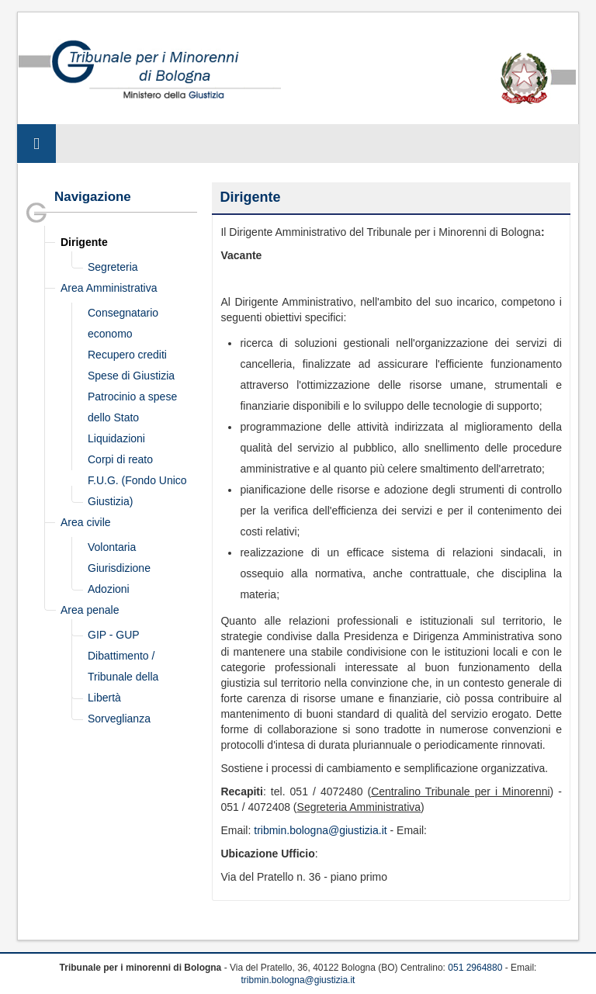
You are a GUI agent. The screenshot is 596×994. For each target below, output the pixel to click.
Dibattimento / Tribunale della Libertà (123, 676)
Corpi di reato (120, 459)
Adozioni (109, 589)
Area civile (86, 522)
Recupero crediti (127, 354)
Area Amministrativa (109, 288)
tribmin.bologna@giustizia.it (320, 830)
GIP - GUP (114, 635)
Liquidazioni (116, 438)
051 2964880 (475, 967)
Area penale (90, 610)
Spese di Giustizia (131, 375)
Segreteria (113, 267)
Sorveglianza (119, 718)
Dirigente (84, 242)
